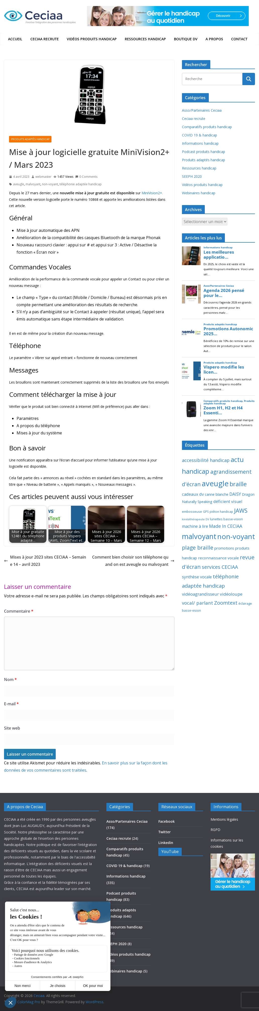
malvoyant (33, 184)
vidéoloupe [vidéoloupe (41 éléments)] (231, 594)
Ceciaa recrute (44, 39)
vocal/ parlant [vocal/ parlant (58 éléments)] (197, 603)
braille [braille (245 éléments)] (238, 484)
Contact (239, 39)
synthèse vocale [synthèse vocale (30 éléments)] (197, 577)
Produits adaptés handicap (30, 139)
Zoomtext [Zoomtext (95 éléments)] (225, 602)
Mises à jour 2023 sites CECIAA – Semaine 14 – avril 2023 (45, 560)
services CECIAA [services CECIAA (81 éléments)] (220, 567)
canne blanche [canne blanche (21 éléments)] (216, 494)
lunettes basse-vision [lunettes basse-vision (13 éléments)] (226, 519)
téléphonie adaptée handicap (80, 184)
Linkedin (165, 842)
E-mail (11, 704)
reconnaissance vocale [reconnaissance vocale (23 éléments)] (218, 557)
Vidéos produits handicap (92, 39)
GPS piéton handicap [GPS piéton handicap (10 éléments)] (218, 512)
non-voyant (50, 184)
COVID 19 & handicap (199, 135)
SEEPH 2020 (192, 176)
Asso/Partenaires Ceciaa (202, 110)
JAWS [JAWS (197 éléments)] (240, 511)
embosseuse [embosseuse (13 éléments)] (192, 511)
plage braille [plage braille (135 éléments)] (197, 547)
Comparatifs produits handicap (207, 126)
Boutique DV (186, 39)
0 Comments (86, 177)
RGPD (215, 829)
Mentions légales (224, 819)
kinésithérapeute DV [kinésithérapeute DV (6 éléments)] (195, 519)
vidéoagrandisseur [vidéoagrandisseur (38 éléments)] (200, 594)
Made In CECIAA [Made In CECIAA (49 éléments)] (225, 526)
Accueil (15, 39)
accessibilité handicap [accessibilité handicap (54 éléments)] (206, 460)
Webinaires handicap (198, 193)
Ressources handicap (145, 39)
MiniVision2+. (152, 193)
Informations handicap (200, 143)
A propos (214, 39)
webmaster (43, 177)
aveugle (18, 184)
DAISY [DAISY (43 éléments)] (235, 494)
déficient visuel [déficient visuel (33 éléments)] (227, 501)
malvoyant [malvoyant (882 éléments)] (199, 536)
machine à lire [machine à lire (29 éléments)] (195, 526)
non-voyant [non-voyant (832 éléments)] (236, 536)
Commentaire (18, 611)
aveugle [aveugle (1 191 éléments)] (215, 483)
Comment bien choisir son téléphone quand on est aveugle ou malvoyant (133, 560)
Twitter (164, 831)
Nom (10, 679)
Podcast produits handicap (203, 151)
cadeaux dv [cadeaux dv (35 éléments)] (193, 494)
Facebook (166, 821)
